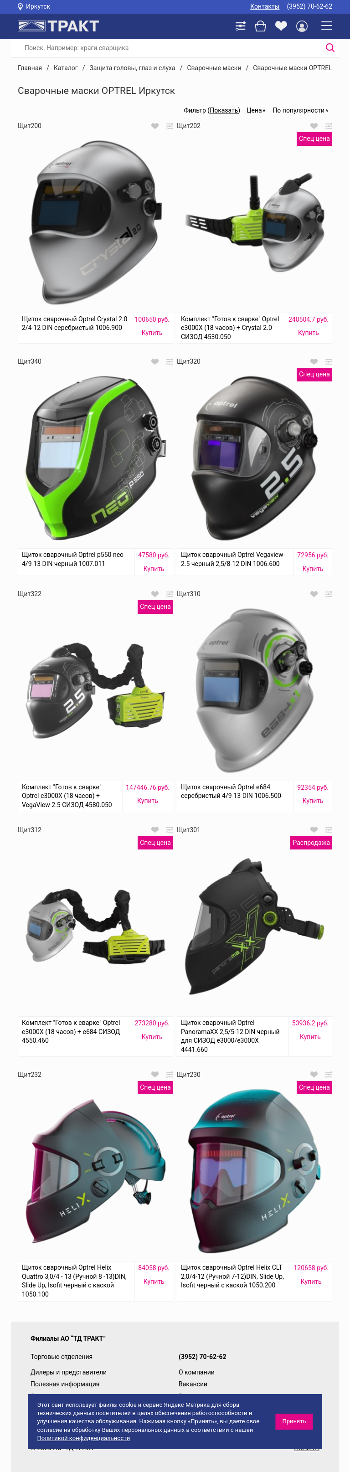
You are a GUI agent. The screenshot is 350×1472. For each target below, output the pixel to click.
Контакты (264, 6)
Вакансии (193, 1384)
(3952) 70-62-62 (309, 6)
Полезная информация (65, 1384)
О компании (197, 1372)
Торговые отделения (62, 1356)
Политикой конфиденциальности (83, 1438)
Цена (254, 110)
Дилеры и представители (69, 1372)
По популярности (298, 110)
